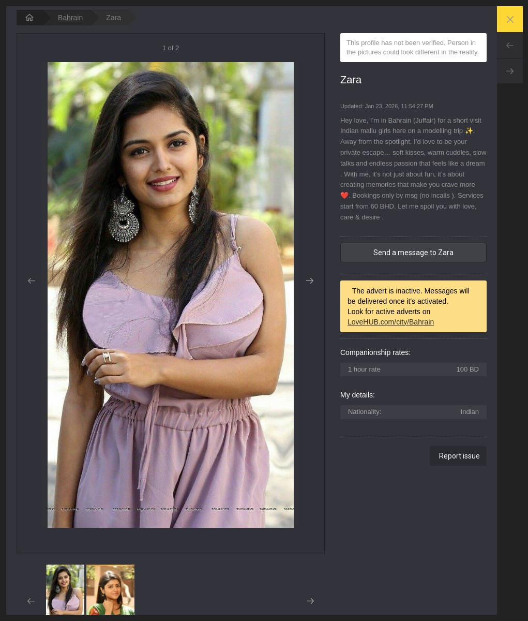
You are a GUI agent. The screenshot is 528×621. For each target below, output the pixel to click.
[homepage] (29, 17)
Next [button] (310, 281)
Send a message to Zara (413, 252)
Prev (510, 45)
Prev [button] (31, 281)
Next (510, 71)
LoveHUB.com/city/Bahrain (391, 322)
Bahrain (70, 17)
